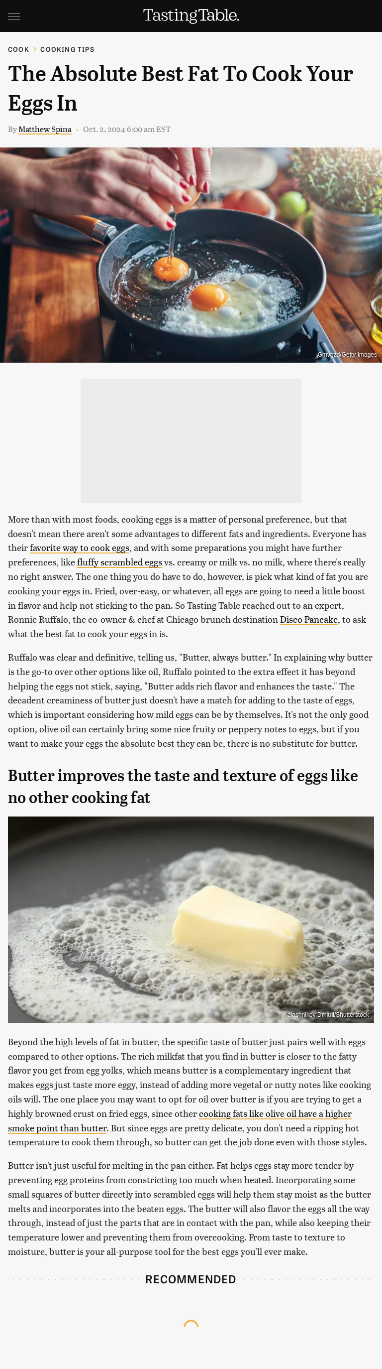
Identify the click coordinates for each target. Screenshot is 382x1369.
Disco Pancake (309, 619)
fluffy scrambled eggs (119, 561)
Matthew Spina (45, 129)
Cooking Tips (67, 49)
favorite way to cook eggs (79, 547)
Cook (18, 49)
